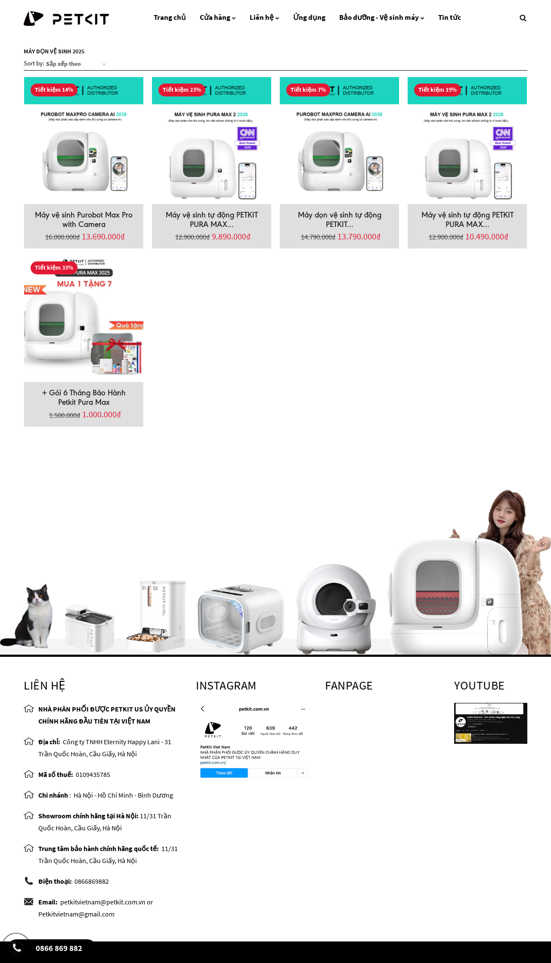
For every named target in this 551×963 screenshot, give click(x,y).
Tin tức (449, 17)
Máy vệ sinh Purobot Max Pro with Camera (84, 219)
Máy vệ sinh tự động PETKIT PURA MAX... (212, 219)
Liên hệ (264, 17)
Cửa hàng (218, 17)
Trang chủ (170, 17)
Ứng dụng (309, 17)
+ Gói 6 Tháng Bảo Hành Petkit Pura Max (84, 397)
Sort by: (34, 63)
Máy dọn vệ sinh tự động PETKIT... (339, 219)
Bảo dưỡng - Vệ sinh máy (381, 17)
